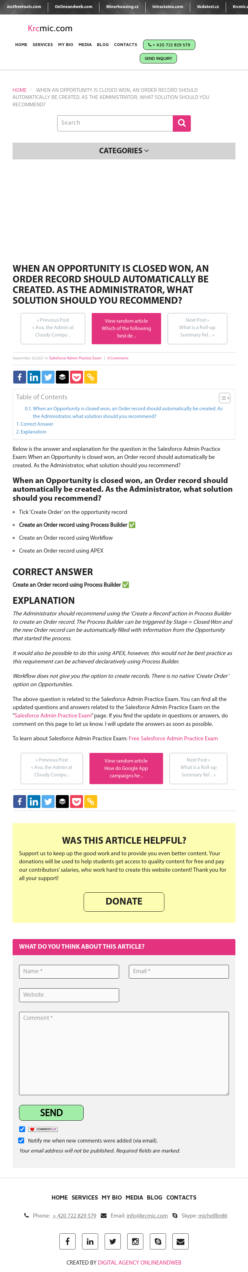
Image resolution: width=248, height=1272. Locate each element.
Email (134, 1216)
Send (51, 1114)
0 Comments (118, 358)
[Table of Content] (224, 398)
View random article (126, 321)
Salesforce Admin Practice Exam (75, 358)
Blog (103, 44)
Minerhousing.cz (122, 7)
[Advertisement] (124, 212)
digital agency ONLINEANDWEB (139, 1263)
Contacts (125, 44)
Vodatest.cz (208, 7)
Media (85, 44)
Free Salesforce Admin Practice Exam (173, 739)
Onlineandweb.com (73, 7)
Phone (60, 1216)
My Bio (65, 44)
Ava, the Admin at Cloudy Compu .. (53, 327)
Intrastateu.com (167, 7)
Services (43, 44)
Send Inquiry (158, 58)
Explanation (33, 432)
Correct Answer (37, 424)
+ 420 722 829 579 (169, 44)
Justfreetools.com (24, 7)
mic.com (50, 28)
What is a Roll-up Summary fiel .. (197, 327)
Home (21, 44)
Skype (199, 1216)
